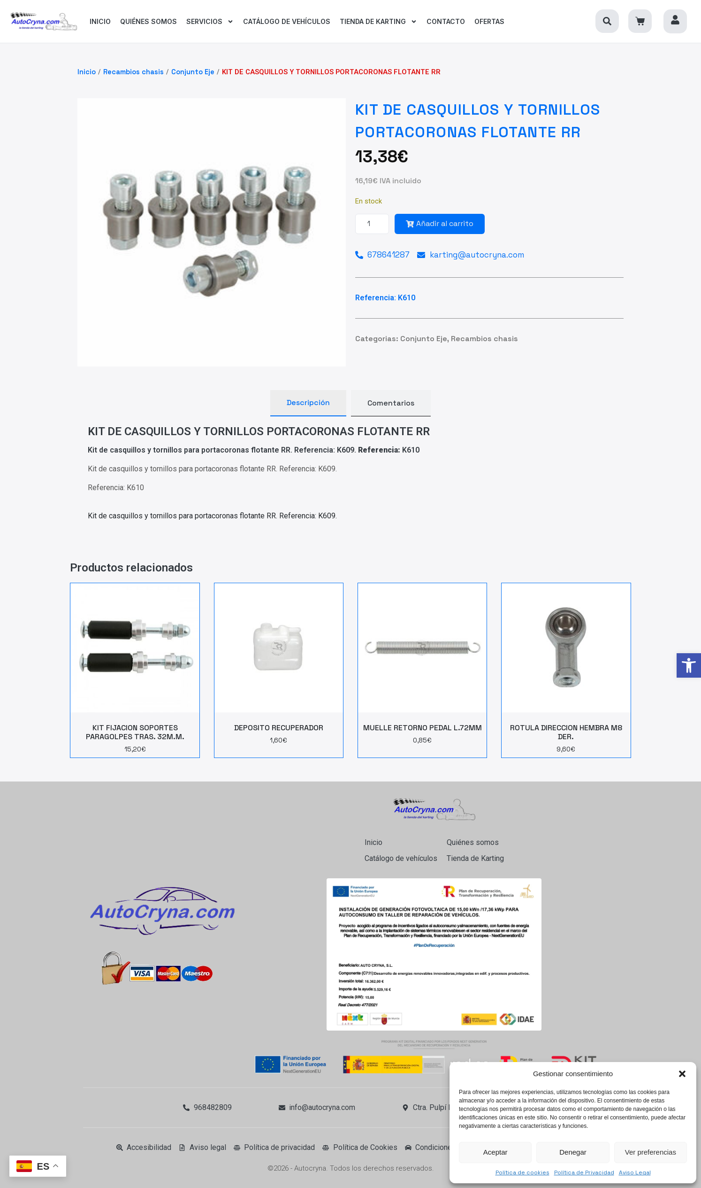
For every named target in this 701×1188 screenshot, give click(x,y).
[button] (682, 1074)
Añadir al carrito (439, 223)
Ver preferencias (650, 1152)
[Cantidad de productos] (372, 224)
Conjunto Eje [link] (192, 72)
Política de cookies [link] (522, 1172)
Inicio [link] (86, 72)
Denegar (573, 1152)
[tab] (308, 403)
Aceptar (495, 1152)
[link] (689, 665)
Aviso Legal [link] (635, 1172)
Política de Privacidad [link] (584, 1172)
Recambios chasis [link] (133, 72)
